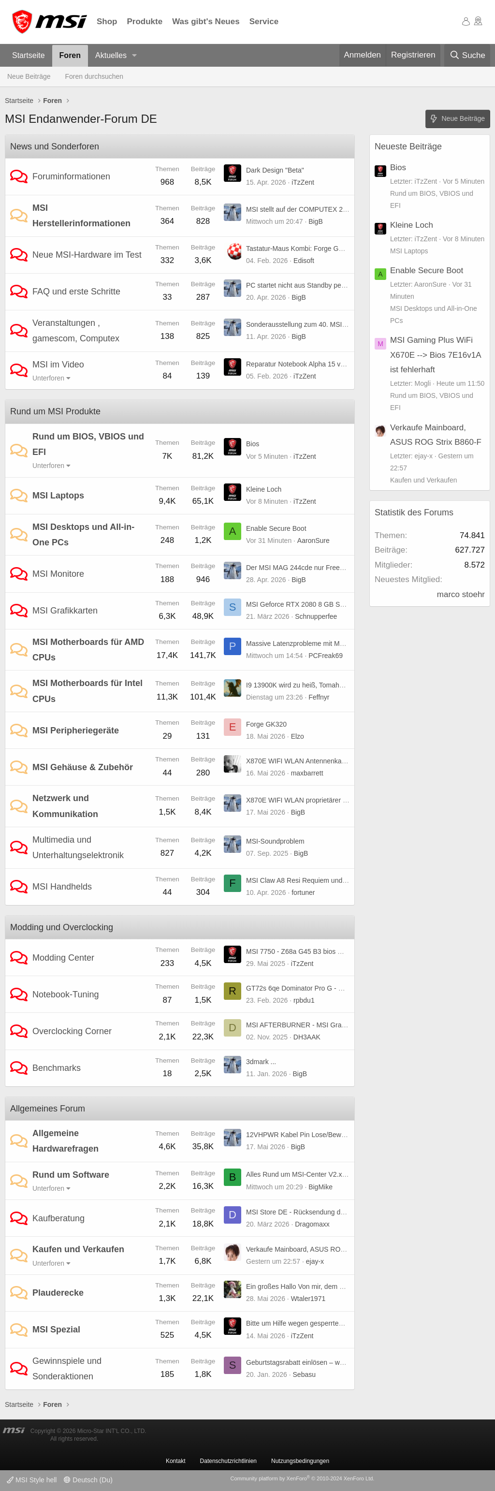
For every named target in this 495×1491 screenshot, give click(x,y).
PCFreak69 (325, 655)
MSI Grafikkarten (65, 610)
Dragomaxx (312, 1224)
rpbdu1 (304, 1000)
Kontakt (176, 1461)
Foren (70, 55)
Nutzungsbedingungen (300, 1461)
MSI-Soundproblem (275, 841)
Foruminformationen (71, 176)
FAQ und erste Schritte (76, 291)
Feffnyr (318, 697)
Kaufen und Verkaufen (78, 1249)
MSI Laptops (58, 495)
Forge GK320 (266, 724)
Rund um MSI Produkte (55, 411)
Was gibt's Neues (205, 21)
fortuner (303, 892)
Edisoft (303, 260)
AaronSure (313, 540)
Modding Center (63, 958)
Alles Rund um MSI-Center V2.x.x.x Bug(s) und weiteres (330, 1174)
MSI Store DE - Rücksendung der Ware (305, 1212)
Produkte (145, 21)
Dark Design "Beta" (275, 170)
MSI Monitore (58, 574)
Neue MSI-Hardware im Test (87, 255)
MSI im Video (58, 364)
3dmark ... (261, 1062)
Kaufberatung (58, 1218)
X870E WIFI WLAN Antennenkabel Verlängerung (319, 761)
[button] (135, 56)
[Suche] (467, 55)
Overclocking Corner (72, 1031)
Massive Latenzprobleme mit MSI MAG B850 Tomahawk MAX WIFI (347, 643)
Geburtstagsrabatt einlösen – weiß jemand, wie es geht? (330, 1362)
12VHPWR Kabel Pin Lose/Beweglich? (304, 1135)
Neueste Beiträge (408, 146)
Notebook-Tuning (65, 994)
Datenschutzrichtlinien (228, 1461)
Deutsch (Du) (88, 1480)
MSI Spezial (56, 1329)
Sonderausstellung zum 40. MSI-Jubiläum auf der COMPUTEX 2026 (348, 324)
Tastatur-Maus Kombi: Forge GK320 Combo (312, 248)
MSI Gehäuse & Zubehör (82, 767)
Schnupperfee (316, 616)
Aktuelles (111, 55)
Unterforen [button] (48, 378)
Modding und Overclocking (61, 927)
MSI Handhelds (62, 887)
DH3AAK (306, 1037)
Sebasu (304, 1374)
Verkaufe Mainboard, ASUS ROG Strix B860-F (315, 1249)
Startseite (28, 55)
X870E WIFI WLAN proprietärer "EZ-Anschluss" (317, 800)
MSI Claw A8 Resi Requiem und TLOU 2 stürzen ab (323, 880)
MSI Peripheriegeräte (75, 730)
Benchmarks (56, 1068)
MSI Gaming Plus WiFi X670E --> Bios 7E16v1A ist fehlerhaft (435, 355)
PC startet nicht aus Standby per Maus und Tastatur (323, 285)
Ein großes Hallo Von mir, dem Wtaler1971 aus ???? (325, 1286)
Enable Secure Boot (276, 528)
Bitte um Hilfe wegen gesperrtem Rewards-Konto (319, 1323)
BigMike (320, 1187)
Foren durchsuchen (94, 76)
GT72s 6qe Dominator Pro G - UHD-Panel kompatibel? (328, 988)
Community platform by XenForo (302, 1478)
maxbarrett (307, 773)
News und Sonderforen (54, 146)
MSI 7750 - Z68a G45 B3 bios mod (298, 951)
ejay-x (315, 1261)
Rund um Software (70, 1175)
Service (264, 21)
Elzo (297, 736)
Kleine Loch (263, 489)
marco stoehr (461, 594)
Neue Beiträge (29, 76)
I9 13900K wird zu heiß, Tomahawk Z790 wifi (313, 685)
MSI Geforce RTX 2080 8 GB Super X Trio (309, 604)
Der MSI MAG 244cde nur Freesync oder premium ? (324, 567)
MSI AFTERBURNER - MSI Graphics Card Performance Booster (343, 1025)
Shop (107, 21)
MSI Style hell (32, 1480)
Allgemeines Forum (47, 1108)
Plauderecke (58, 1293)
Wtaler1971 (308, 1298)
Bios (252, 444)
